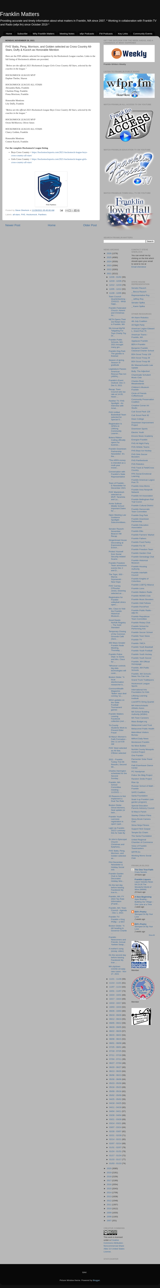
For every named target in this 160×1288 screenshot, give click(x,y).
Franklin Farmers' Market (143, 535)
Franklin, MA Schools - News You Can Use (142, 675)
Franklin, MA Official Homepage (141, 662)
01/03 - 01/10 (115, 1163)
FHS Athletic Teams (140, 447)
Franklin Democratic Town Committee (141, 510)
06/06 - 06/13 (115, 1075)
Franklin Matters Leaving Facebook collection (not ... (117, 717)
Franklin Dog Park (140, 515)
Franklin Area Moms (141, 486)
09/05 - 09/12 (115, 1023)
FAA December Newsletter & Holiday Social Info (116, 866)
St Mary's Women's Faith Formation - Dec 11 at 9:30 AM (118, 740)
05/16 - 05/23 (115, 1087)
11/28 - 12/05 (115, 293)
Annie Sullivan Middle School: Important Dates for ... (117, 507)
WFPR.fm (136, 852)
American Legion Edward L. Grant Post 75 (143, 329)
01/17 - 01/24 (115, 1155)
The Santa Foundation (142, 836)
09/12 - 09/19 (115, 1019)
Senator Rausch (139, 288)
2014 (109, 1192)
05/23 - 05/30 (115, 1083)
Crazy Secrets (141, 872)
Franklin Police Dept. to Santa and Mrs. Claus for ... (117, 658)
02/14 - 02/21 (115, 1139)
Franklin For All (138, 546)
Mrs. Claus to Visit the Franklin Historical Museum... (117, 612)
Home (9, 33)
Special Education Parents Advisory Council (143, 807)
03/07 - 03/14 (115, 1127)
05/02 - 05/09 (115, 1095)
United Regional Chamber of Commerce (142, 840)
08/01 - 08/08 (115, 1043)
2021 (109, 273)
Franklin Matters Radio (142, 592)
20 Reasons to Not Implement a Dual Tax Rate (117, 798)
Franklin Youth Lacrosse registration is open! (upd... (116, 820)
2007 (109, 1220)
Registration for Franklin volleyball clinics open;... (117, 601)
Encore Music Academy (142, 436)
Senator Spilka (138, 302)
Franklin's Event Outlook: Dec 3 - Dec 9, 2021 (117, 382)
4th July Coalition (139, 321)
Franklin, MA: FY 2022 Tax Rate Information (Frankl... (116, 900)
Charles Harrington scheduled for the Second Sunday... (118, 775)
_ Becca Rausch (139, 292)
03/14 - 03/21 (115, 1123)
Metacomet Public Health (143, 729)
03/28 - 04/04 (115, 1115)
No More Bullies (139, 746)
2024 (109, 261)
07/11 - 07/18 (115, 1055)
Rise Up (135, 782)
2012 (109, 1200)
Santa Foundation (140, 796)
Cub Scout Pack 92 (140, 415)
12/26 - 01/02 (115, 277)
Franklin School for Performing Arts (140, 627)
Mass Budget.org (139, 721)
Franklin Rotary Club (141, 622)
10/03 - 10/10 (115, 1007)
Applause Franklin (140, 341)
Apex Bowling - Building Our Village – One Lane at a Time (144, 901)
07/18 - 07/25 (115, 1051)
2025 (109, 257)
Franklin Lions (138, 588)
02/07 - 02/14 (115, 1143)
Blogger (96, 1280)
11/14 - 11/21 (115, 983)
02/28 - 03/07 (115, 1131)
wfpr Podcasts (87, 33)
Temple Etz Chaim (140, 832)
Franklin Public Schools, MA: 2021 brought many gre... (116, 343)
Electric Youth (138, 432)
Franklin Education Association (140, 526)
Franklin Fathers (139, 538)
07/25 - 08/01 (115, 1047)
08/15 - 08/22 (115, 1035)
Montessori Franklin (140, 742)
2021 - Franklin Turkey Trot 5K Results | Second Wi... (118, 763)
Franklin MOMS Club (141, 596)
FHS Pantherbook (140, 460)
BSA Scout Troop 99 (141, 361)
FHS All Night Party (140, 443)
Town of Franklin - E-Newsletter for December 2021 (117, 485)
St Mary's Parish (139, 812)
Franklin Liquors (143, 879)
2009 (109, 1212)
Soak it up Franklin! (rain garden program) (143, 800)
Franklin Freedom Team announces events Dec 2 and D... (118, 567)
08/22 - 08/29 (115, 1031)
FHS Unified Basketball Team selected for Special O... (117, 416)
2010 (109, 1208)
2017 (109, 1180)
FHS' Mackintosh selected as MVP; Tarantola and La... (117, 496)
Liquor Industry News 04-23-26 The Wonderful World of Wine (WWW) (144, 886)
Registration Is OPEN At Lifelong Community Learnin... (115, 429)
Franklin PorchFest (140, 607)
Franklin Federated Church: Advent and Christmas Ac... (117, 312)
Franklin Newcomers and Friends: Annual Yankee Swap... (117, 941)
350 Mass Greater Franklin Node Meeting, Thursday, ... (117, 646)
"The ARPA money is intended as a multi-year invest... (117, 464)
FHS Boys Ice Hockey (141, 451)
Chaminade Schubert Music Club (141, 376)
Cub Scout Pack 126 (141, 411)
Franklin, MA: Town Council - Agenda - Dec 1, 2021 (118, 910)
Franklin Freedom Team (142, 549)
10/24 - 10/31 (115, 995)
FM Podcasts (106, 33)
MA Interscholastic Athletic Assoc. (140, 706)
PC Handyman (138, 771)
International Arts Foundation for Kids (140, 691)
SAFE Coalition (139, 792)
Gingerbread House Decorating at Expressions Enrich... (118, 544)
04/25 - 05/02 (115, 1099)
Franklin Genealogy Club (143, 557)
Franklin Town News (141, 636)
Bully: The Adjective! (141, 371)
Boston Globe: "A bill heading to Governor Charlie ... (118, 929)
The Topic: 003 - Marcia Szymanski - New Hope (116, 578)
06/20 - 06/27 (115, 1067)
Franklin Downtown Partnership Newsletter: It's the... (117, 452)
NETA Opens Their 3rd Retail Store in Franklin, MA (117, 321)
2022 (109, 269)
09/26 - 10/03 (115, 1011)
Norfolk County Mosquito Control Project (143, 750)
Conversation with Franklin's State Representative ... (117, 475)
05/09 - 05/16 (115, 1091)
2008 (109, 1216)
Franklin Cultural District (142, 505)
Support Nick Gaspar (141, 829)
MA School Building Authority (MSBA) (140, 713)
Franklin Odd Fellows (141, 603)
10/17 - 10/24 (115, 999)
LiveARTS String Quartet (143, 702)
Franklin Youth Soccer (141, 658)
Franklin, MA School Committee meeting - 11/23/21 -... (115, 787)
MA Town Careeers (140, 718)
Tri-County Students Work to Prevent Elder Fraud (118, 729)
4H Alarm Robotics (140, 317)
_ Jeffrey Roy (138, 299)
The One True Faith (144, 870)
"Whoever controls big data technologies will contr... (117, 669)
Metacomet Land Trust (142, 725)
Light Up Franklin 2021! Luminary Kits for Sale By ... (117, 832)
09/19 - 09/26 (115, 1015)
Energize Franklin (140, 440)
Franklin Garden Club (141, 553)
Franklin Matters (19, 14)
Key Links (123, 33)
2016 (109, 1184)
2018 (109, 1176)
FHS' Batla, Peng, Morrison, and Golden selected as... (117, 854)
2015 (109, 1188)
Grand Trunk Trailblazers (143, 680)
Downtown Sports (140, 429)
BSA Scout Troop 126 (141, 354)
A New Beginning (143, 897)
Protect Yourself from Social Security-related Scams (117, 555)
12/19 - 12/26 (115, 281)
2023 (109, 265)
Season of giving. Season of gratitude (117, 362)
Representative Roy (141, 295)
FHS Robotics (138, 464)
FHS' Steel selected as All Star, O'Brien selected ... (118, 752)
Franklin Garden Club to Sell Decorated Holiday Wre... (116, 877)
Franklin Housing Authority (139, 567)
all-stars (16, 214)
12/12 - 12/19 (115, 285)
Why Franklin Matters (43, 33)
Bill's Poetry (141, 912)
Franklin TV (137, 640)
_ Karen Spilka (138, 306)
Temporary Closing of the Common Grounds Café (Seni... (117, 635)
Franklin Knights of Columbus (140, 580)
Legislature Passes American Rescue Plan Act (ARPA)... (117, 373)
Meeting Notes (67, 33)
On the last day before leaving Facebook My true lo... (116, 889)
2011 (109, 1204)
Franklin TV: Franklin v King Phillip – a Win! (117, 919)
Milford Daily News (140, 738)
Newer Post (12, 225)
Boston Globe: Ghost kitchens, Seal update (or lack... (117, 809)
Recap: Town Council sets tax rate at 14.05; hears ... (117, 393)
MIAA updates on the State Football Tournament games (116, 705)
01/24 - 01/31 (115, 1151)
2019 (109, 1172)
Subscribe (22, 33)
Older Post (90, 225)
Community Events (142, 33)
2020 (109, 1168)
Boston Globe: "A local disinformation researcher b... (116, 681)
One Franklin (137, 755)
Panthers (42, 214)
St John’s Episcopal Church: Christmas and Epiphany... (118, 843)
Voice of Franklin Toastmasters (139, 847)
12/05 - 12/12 (115, 289)
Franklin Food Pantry (141, 542)
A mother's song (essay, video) (116, 949)
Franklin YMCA (138, 643)
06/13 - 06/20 (115, 1071)
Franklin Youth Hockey (142, 654)
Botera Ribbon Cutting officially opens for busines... (117, 441)
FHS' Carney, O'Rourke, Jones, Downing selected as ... (117, 589)
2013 (109, 1196)
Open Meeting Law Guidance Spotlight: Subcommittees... (117, 520)
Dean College (138, 419)
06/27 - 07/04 (115, 1063)
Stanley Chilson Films (141, 815)
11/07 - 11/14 (115, 987)
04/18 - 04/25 (115, 1103)
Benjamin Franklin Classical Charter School (143, 349)
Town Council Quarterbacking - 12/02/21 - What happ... (117, 300)
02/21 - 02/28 (115, 1135)
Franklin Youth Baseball (142, 647)
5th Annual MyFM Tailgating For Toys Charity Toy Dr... (117, 332)
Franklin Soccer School (142, 632)
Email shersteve (139, 267)
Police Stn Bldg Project (142, 775)
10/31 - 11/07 (115, 991)
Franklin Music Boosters (142, 599)
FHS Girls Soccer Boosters (139, 455)
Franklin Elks (137, 531)
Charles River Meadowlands (138, 382)
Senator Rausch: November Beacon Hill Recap (116, 532)
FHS (23, 214)
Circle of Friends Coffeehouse (139, 394)
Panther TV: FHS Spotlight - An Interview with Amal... (116, 404)
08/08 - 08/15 (115, 1039)
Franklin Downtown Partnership (140, 520)
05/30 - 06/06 (115, 1079)
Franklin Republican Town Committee (141, 617)
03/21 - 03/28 (115, 1119)
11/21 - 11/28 (115, 979)
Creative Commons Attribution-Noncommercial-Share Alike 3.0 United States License (114, 1246)
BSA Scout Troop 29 (141, 358)
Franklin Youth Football (142, 650)
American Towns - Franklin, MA (140, 336)
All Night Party (138, 325)
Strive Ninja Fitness (140, 825)
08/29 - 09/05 (115, 1027)
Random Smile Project (142, 779)
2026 (109, 253)
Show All (152, 935)
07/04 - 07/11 (115, 1059)
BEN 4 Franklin (138, 344)
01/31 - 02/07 (115, 1147)
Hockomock (31, 214)
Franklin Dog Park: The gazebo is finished (117, 353)
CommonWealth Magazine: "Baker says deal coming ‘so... (117, 692)
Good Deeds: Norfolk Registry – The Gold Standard (117, 624)
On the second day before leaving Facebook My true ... (117, 959)
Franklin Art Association (142, 496)
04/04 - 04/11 (115, 1111)
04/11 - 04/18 (115, 1107)
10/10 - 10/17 (115, 1003)
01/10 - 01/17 (115, 1159)
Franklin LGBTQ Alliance (143, 585)
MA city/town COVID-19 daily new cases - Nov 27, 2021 (117, 970)
